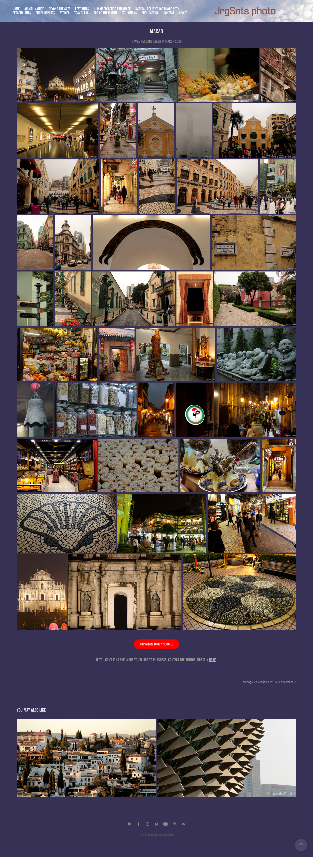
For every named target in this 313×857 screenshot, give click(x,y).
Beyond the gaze (59, 9)
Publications (150, 13)
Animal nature (34, 9)
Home (16, 9)
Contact (168, 13)
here (212, 659)
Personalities (22, 13)
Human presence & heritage (112, 9)
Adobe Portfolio (164, 835)
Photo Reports (45, 13)
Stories (64, 13)
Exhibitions (129, 13)
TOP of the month (105, 13)
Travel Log (81, 13)
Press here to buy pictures (156, 644)
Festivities (82, 9)
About (183, 13)
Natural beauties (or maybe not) (157, 9)
